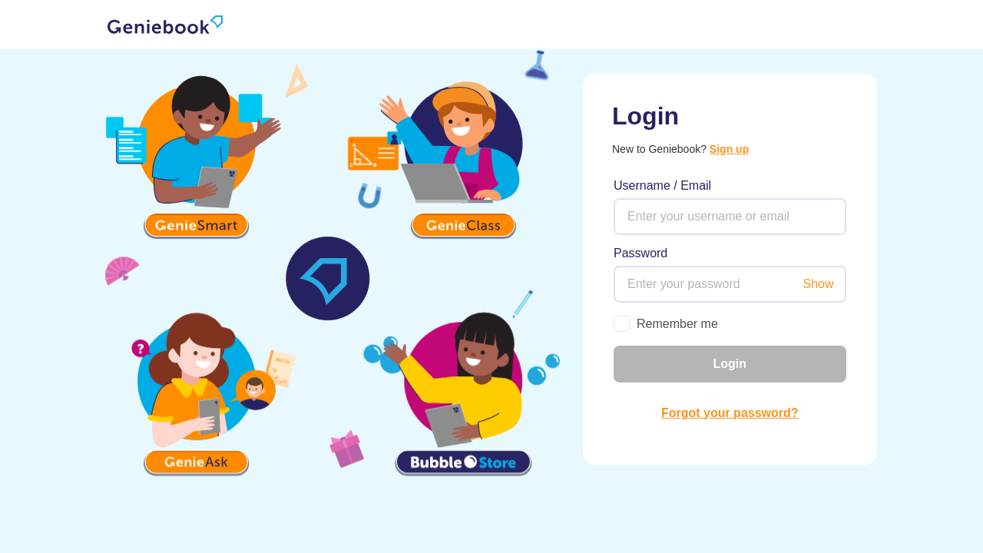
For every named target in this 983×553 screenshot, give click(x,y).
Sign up (729, 149)
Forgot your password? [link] (730, 412)
